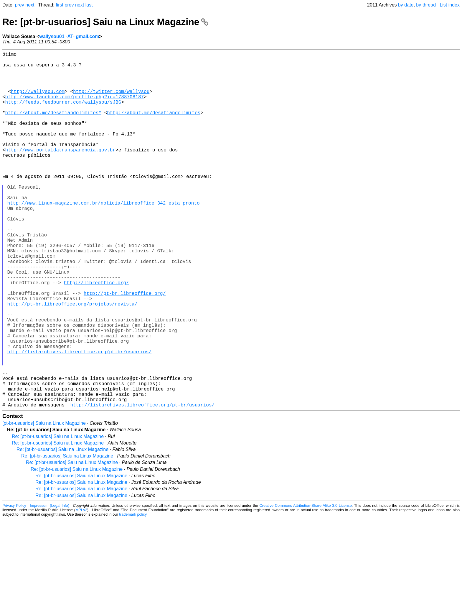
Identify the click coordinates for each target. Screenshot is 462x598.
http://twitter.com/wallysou (111, 100)
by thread (426, 4)
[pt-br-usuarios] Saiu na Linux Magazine (44, 502)
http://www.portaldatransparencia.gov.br (60, 172)
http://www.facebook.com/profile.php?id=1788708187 (74, 107)
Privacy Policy (14, 584)
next (29, 4)
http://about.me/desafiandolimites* (53, 126)
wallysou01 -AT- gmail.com (69, 36)
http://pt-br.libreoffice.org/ (125, 347)
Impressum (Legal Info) (49, 584)
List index (450, 4)
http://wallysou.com (38, 100)
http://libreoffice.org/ (96, 334)
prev (19, 4)
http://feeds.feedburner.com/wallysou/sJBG (63, 113)
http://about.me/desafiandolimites (153, 126)
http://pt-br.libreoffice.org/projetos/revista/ (72, 360)
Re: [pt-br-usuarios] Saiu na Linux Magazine (105, 22)
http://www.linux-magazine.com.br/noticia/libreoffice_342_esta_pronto (103, 237)
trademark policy (132, 593)
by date (405, 4)
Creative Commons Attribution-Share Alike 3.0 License (306, 584)
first (59, 4)
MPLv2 (81, 589)
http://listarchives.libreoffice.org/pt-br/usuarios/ (79, 419)
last (89, 4)
